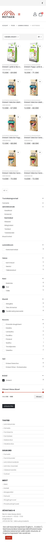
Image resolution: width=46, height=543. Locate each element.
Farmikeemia (8, 432)
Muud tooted (7, 236)
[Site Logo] (8, 14)
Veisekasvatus (9, 444)
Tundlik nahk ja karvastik (14, 311)
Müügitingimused (10, 500)
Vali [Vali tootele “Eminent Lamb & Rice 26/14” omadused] (18, 46)
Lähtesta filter (9, 406)
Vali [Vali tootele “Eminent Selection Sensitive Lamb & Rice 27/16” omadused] (40, 152)
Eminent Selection (12, 363)
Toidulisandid (9, 233)
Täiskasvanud (11, 270)
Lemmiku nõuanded (11, 466)
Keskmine (9, 283)
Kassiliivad (8, 210)
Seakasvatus (8, 440)
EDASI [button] (9, 538)
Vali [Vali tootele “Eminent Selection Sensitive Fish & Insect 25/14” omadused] (18, 152)
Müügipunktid (8, 492)
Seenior (8, 266)
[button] (19, 14)
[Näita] (40, 37)
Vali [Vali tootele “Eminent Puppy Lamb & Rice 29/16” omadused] (40, 46)
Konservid (7, 214)
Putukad (9, 339)
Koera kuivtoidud (12, 249)
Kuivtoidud (5, 65)
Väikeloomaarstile (10, 470)
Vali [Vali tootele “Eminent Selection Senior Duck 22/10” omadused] (40, 117)
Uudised (7, 474)
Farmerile (5, 203)
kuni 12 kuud (10, 263)
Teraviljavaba (11, 346)
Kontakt (6, 488)
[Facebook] (42, 3)
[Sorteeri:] (11, 37)
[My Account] (35, 14)
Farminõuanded (9, 458)
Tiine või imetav (11, 307)
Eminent (9, 380)
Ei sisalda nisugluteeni (13, 324)
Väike (8, 291)
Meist (5, 484)
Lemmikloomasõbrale (11, 462)
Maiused (7, 221)
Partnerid (7, 496)
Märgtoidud (8, 225)
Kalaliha (9, 328)
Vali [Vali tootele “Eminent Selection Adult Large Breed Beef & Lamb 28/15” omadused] (18, 82)
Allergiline (9, 304)
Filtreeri (39, 397)
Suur (7, 287)
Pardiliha (9, 335)
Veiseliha (9, 350)
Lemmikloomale (13, 65)
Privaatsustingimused (11, 504)
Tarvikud (7, 229)
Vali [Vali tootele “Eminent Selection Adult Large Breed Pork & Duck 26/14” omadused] (40, 82)
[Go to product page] (12, 52)
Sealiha (8, 343)
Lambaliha (10, 332)
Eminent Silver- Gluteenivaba (16, 367)
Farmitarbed (8, 436)
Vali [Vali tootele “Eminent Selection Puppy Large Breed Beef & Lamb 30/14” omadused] (18, 117)
